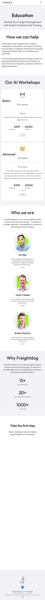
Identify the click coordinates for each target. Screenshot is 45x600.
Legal (22, 597)
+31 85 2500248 (28, 591)
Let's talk (22, 135)
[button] (41, 2)
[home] (7, 2)
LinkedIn (22, 267)
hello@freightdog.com (17, 591)
